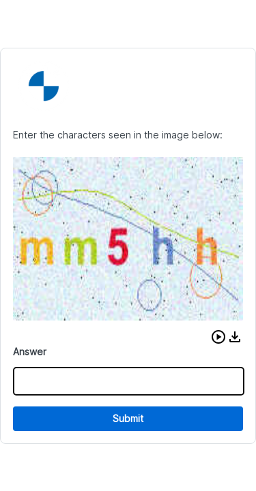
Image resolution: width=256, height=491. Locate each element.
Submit (128, 418)
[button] (218, 337)
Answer (29, 351)
